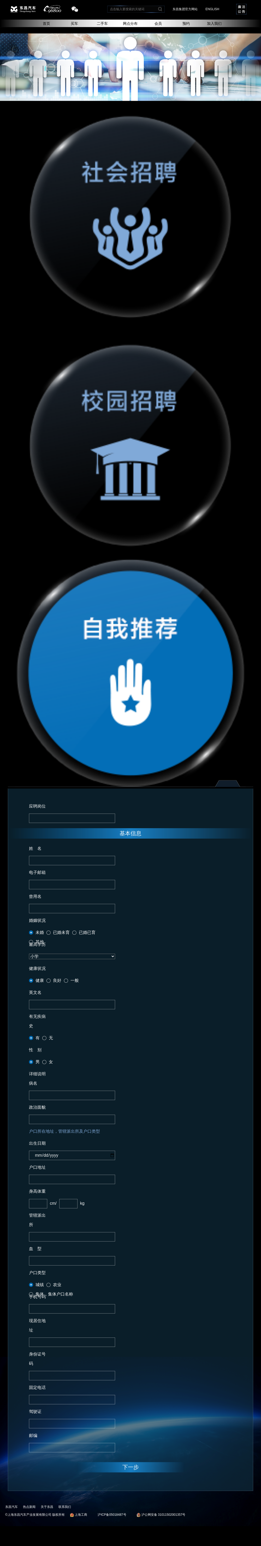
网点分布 (130, 23)
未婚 (39, 932)
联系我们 (64, 1507)
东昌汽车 (11, 1507)
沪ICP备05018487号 (112, 1515)
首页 (46, 23)
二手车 (102, 23)
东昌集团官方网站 (185, 9)
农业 (57, 1284)
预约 (186, 23)
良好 (57, 980)
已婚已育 (87, 932)
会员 (158, 23)
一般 (74, 980)
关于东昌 (47, 1507)
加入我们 (214, 23)
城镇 (39, 1284)
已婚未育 (61, 932)
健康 (39, 980)
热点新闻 (29, 1507)
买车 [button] (74, 23)
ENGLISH (212, 9)
